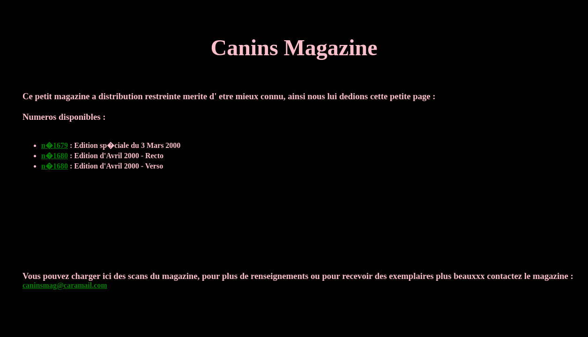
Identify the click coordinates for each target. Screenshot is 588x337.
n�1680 (54, 156)
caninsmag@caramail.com (64, 285)
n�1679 (54, 145)
